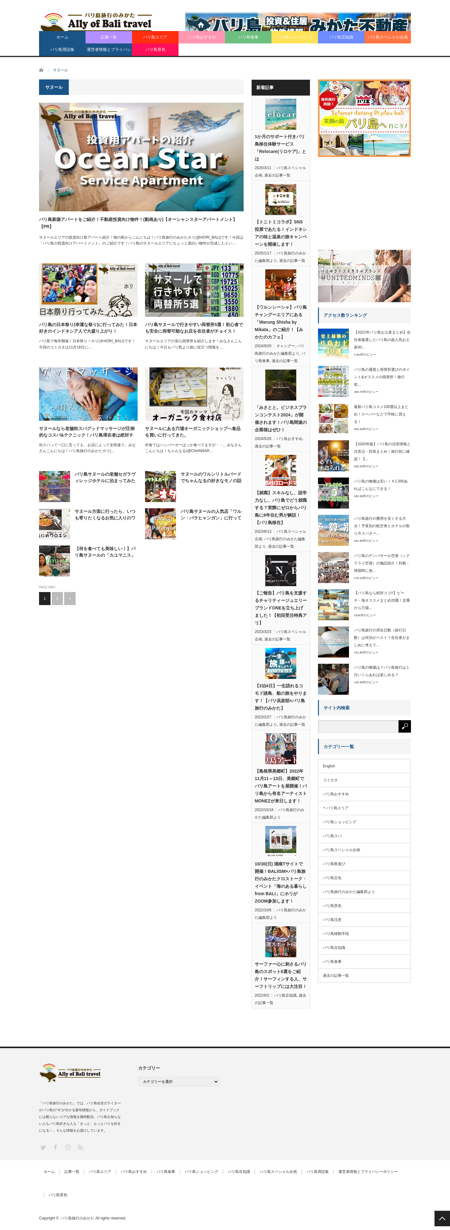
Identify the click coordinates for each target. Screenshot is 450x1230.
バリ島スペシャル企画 (388, 37)
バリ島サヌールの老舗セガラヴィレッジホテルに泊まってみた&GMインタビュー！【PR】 (105, 478)
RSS (80, 1147)
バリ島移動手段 (336, 933)
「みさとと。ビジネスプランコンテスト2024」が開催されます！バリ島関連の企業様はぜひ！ (281, 418)
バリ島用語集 (62, 49)
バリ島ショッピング (295, 37)
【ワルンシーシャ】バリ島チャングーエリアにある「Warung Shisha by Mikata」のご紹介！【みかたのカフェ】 (281, 322)
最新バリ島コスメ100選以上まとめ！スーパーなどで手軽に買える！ (381, 414)
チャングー (285, 346)
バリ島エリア (155, 37)
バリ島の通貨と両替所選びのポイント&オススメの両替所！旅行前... (382, 377)
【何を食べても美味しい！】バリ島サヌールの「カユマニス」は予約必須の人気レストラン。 (105, 552)
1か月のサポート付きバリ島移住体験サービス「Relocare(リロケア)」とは (280, 147)
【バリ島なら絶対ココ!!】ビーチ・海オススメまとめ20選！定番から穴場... (382, 600)
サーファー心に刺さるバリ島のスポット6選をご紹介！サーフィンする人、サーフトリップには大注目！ (281, 975)
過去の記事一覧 (277, 175)
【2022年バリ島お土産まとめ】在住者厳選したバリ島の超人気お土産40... (382, 339)
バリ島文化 (332, 878)
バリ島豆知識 (341, 37)
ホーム (62, 37)
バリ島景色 (155, 49)
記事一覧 (109, 37)
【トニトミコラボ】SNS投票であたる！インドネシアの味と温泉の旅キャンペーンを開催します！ (281, 233)
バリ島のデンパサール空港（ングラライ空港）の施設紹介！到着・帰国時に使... (382, 563)
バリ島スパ (332, 836)
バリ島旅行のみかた (77, 1218)
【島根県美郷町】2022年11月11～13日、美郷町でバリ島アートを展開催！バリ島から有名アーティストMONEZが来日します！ (281, 786)
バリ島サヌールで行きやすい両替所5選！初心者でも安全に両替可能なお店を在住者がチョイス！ (194, 328)
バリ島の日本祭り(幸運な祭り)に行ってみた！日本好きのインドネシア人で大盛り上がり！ (88, 328)
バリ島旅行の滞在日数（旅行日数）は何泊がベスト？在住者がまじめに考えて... (382, 637)
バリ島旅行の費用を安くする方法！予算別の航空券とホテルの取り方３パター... (382, 526)
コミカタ (330, 780)
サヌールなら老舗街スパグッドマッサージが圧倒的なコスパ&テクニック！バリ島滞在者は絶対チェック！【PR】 (87, 432)
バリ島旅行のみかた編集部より (349, 892)
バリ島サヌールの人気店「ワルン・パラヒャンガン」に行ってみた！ (211, 515)
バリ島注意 (332, 920)
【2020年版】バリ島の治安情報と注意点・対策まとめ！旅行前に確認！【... (382, 451)
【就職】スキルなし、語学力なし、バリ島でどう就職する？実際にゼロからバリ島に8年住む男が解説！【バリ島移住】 (281, 507)
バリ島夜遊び (334, 864)
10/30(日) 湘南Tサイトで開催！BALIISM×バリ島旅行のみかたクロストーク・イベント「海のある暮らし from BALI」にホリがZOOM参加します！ (281, 882)
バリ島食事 (248, 37)
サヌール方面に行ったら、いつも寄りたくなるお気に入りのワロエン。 (105, 515)
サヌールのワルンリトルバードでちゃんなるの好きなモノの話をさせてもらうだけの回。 (211, 478)
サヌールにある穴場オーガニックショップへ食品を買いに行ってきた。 (192, 432)
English (329, 766)
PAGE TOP (442, 1218)
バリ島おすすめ (202, 37)
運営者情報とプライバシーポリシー (109, 51)
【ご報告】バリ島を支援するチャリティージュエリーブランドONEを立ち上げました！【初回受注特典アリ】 (281, 607)
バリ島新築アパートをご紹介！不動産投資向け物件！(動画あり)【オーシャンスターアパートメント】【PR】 (138, 223)
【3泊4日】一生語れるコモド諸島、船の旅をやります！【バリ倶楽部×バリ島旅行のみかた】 (281, 697)
